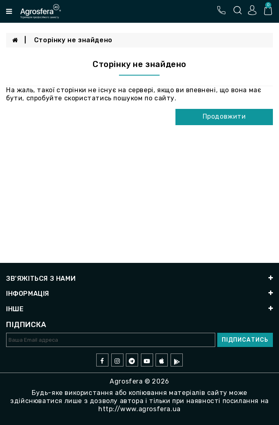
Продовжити (224, 116)
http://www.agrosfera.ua (139, 409)
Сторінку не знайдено (73, 40)
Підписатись (245, 339)
